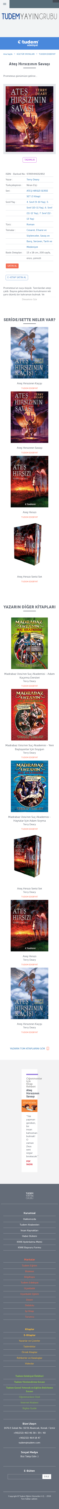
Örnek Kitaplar (29, 1352)
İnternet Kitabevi (29, 1402)
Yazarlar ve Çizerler (29, 1341)
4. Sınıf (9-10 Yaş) (36, 202)
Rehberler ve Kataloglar (29, 1358)
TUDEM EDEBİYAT (47, 54)
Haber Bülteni (29, 1236)
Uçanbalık (29, 1288)
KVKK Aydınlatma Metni (29, 1242)
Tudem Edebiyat (29, 1282)
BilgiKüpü (29, 1277)
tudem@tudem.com (29, 1442)
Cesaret (31, 230)
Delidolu (29, 1305)
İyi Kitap (29, 1311)
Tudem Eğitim (29, 1265)
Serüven (37, 241)
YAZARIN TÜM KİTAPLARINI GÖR (27, 1048)
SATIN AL (12, 266)
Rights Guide (29, 1408)
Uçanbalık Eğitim (29, 1294)
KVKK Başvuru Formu (29, 1247)
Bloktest (29, 1271)
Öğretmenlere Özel (29, 1397)
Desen (29, 1300)
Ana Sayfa (7, 54)
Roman (30, 224)
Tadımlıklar (29, 1346)
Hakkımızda (29, 1219)
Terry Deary (33, 179)
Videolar (29, 1363)
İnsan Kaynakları (29, 1230)
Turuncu (29, 1317)
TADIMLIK (29, 160)
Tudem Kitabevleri (29, 1224)
